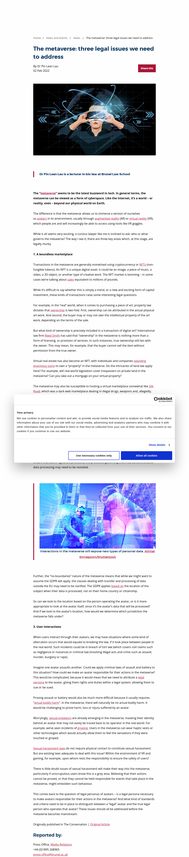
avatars (42, 218)
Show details (157, 444)
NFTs (142, 265)
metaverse (48, 193)
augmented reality (107, 218)
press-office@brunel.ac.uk (50, 854)
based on (117, 586)
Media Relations (61, 844)
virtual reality (138, 218)
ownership (58, 310)
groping (83, 728)
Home (37, 38)
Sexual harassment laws (49, 748)
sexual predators (60, 718)
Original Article (100, 824)
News (76, 38)
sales (70, 280)
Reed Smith (52, 336)
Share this (147, 68)
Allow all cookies (146, 455)
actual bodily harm (46, 703)
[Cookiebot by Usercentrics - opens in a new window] (156, 399)
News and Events (56, 38)
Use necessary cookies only (94, 455)
